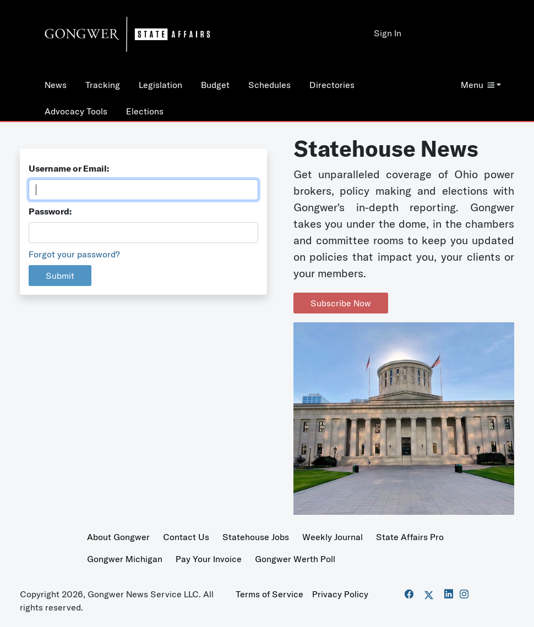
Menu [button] (477, 84)
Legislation (160, 84)
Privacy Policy (340, 594)
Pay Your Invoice (209, 558)
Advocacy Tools (76, 111)
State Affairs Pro (410, 536)
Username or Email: (69, 168)
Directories (332, 84)
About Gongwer (118, 536)
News (56, 84)
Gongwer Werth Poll (295, 558)
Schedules (269, 84)
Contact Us (186, 536)
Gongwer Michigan (124, 558)
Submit (60, 275)
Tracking (102, 84)
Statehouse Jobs (255, 536)
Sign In (387, 33)
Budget (215, 84)
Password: (50, 211)
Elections (145, 111)
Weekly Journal (332, 536)
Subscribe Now (340, 303)
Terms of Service (269, 594)
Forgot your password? (74, 254)
